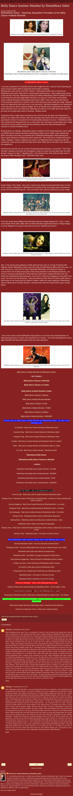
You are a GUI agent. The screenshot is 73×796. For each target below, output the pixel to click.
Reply (7, 681)
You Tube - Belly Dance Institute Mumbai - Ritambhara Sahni (36, 450)
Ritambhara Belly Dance (36, 455)
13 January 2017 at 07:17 (20, 686)
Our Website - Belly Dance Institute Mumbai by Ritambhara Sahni (36, 427)
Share (4, 619)
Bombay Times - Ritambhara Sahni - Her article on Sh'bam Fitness (36, 533)
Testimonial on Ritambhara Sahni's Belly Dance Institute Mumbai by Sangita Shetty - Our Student (36, 595)
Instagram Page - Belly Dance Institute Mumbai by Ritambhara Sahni (37, 436)
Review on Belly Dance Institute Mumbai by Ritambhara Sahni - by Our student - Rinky (36, 587)
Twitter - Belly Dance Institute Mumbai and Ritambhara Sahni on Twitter (36, 446)
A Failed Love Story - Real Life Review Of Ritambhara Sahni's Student (36, 563)
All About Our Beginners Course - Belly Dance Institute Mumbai (36, 609)
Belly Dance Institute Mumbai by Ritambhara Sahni (35, 5)
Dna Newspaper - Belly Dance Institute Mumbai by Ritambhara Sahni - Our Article (36, 512)
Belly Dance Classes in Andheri (36, 412)
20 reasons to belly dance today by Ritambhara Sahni (36, 567)
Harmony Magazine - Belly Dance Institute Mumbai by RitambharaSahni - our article (36, 504)
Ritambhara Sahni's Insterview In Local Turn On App (36, 579)
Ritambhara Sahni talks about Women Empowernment (36, 551)
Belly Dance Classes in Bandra (36, 395)
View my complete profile (8, 790)
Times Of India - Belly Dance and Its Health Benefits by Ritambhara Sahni (36, 494)
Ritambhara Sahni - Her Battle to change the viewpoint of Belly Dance (36, 555)
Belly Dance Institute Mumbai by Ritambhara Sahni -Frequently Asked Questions (36, 605)
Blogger (40, 794)
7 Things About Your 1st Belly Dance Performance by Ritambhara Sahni (36, 571)
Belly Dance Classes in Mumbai (36, 381)
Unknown (9, 629)
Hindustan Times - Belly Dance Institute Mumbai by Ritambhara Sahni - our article (36, 508)
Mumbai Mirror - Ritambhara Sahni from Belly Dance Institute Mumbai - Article (36, 520)
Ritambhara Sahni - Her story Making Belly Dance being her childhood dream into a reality (37, 547)
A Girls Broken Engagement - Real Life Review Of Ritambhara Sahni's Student (36, 559)
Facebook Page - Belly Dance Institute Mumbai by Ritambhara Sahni (36, 432)
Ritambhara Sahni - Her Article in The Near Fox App (36, 575)
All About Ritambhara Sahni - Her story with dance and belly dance (36, 543)
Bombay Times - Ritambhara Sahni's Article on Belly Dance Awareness (36, 516)
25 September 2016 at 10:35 (21, 629)
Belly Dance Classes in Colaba (36, 385)
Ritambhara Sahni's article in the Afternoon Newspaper (36, 524)
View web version (36, 768)
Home (36, 764)
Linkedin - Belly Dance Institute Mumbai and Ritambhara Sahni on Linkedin (36, 441)
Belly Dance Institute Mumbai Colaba (36, 391)
